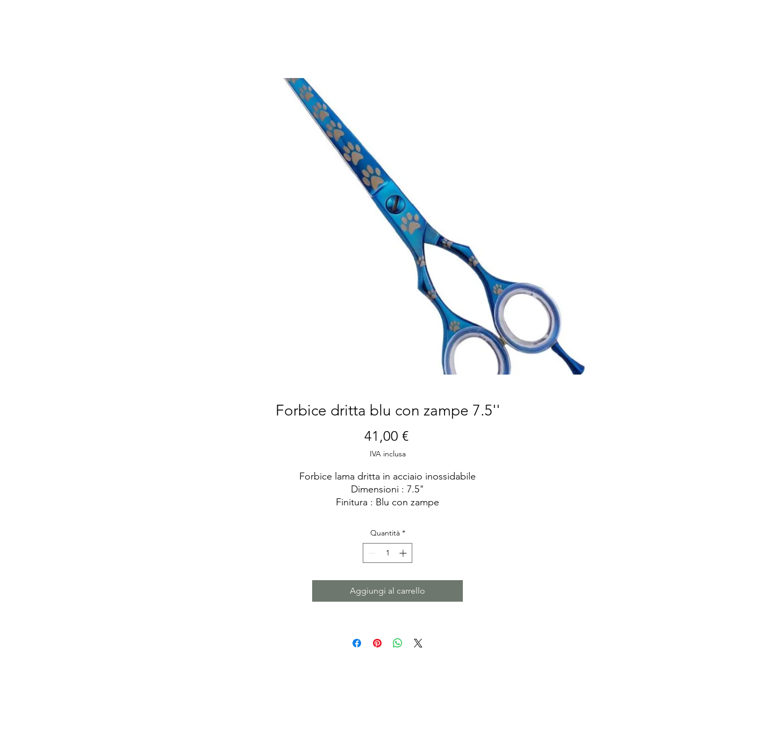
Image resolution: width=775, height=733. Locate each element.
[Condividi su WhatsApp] (397, 643)
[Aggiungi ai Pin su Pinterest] (377, 643)
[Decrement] (371, 553)
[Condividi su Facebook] (356, 643)
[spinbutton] (387, 553)
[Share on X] (418, 643)
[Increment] (404, 553)
